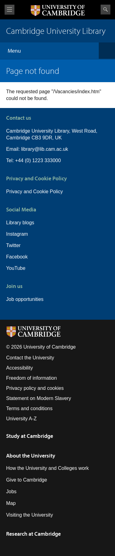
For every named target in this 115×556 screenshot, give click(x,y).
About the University (30, 455)
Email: (13, 149)
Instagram (17, 234)
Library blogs (20, 222)
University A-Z (21, 418)
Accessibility (19, 367)
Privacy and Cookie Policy (34, 191)
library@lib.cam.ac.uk (44, 149)
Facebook (17, 256)
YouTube (15, 268)
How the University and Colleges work (47, 468)
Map (11, 503)
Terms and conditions (29, 408)
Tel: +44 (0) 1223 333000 (33, 160)
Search (105, 9)
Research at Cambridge (33, 533)
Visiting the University (29, 515)
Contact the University (30, 357)
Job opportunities (25, 299)
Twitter (13, 245)
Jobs (11, 491)
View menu (9, 10)
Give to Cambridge (26, 479)
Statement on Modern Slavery (38, 398)
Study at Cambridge (29, 435)
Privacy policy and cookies (35, 388)
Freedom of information (31, 378)
